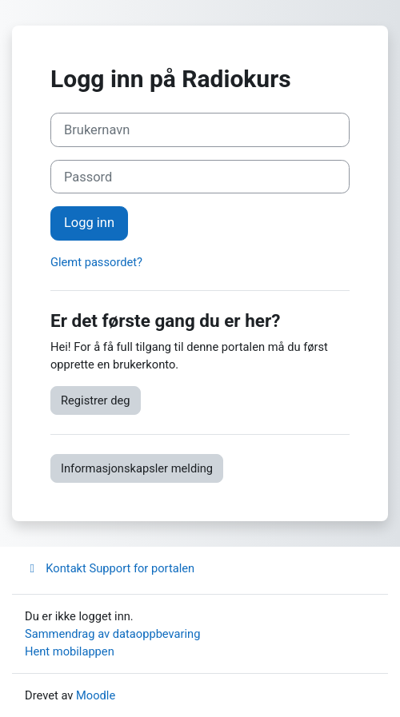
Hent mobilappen (69, 651)
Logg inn (89, 222)
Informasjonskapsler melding (137, 468)
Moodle (95, 695)
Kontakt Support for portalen (109, 568)
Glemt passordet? (96, 262)
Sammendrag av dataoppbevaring (112, 634)
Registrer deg (95, 400)
